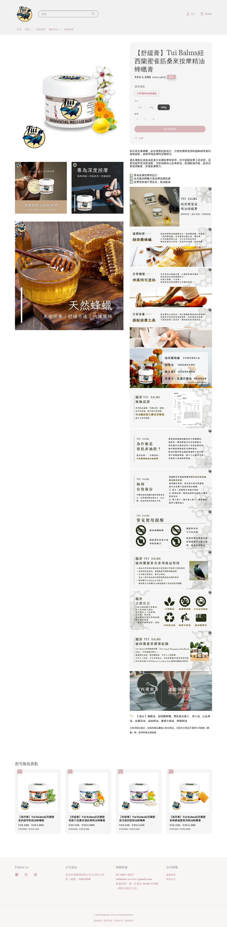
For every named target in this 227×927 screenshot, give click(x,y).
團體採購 (170, 874)
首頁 (19, 29)
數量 (136, 113)
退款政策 (118, 920)
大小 (136, 100)
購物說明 (68, 29)
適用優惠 (139, 86)
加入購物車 (170, 128)
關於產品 (53, 29)
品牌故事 (40, 29)
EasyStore (128, 914)
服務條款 (98, 920)
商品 (27, 29)
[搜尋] (93, 14)
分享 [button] (138, 138)
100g (163, 107)
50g (151, 107)
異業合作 (170, 879)
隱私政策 (108, 920)
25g (140, 107)
